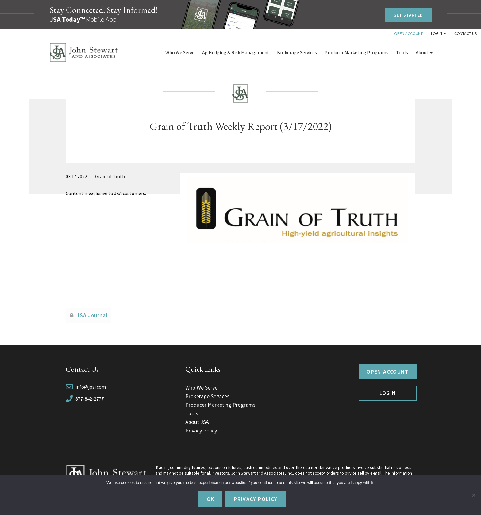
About (424, 52)
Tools (402, 52)
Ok (210, 498)
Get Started (408, 15)
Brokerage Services (297, 52)
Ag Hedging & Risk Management (235, 52)
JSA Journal (92, 315)
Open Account (408, 33)
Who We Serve (179, 52)
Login (438, 33)
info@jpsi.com (90, 387)
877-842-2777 (89, 399)
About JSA (197, 421)
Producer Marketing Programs (356, 52)
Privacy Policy (201, 430)
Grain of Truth (110, 176)
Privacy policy (255, 498)
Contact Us (465, 33)
